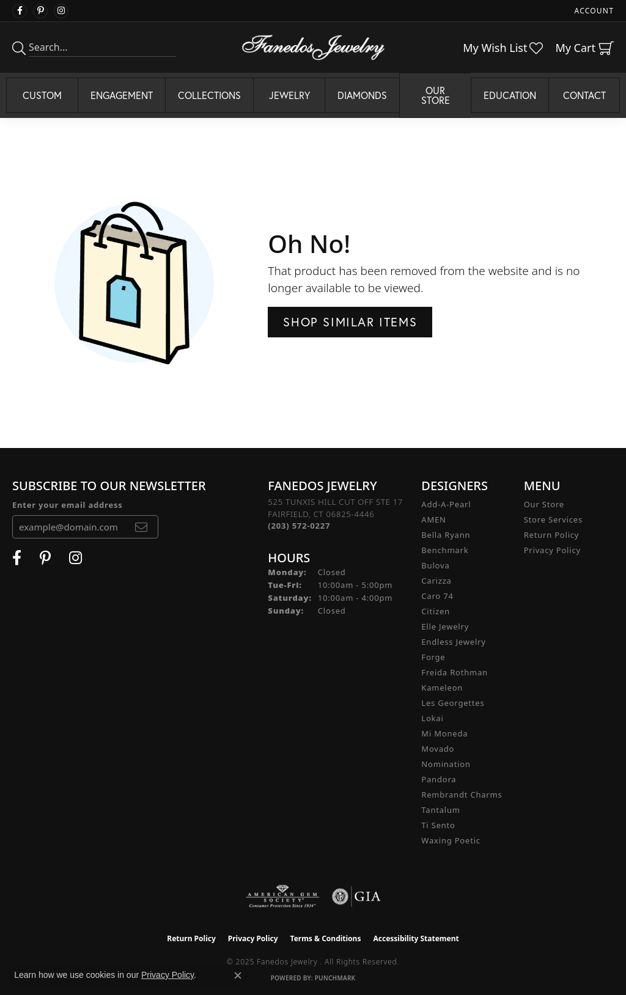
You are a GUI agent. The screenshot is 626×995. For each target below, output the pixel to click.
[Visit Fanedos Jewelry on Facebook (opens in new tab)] (19, 11)
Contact (584, 95)
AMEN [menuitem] (433, 519)
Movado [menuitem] (437, 748)
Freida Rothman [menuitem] (454, 672)
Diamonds (362, 95)
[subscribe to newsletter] (141, 527)
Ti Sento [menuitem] (438, 825)
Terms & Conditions (325, 938)
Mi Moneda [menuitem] (444, 733)
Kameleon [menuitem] (442, 687)
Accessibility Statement (415, 938)
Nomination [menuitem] (446, 763)
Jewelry (289, 95)
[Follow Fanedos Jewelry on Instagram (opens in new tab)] (61, 11)
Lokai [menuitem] (432, 718)
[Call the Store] (299, 525)
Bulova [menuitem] (435, 565)
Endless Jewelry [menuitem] (453, 641)
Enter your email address (67, 504)
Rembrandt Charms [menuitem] (461, 794)
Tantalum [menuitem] (440, 809)
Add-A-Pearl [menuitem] (446, 504)
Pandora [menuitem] (438, 779)
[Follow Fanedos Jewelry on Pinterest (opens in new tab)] (40, 11)
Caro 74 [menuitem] (437, 595)
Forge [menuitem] (433, 657)
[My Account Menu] (594, 10)
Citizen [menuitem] (435, 611)
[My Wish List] (503, 48)
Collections (209, 95)
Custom (42, 95)
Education (510, 95)
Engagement (121, 95)
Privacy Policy (552, 550)
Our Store (435, 95)
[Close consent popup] (237, 975)
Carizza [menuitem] (436, 580)
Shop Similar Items (350, 322)
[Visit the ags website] (282, 896)
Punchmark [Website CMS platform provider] (335, 978)
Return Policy (552, 534)
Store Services (553, 519)
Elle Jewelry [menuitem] (445, 626)
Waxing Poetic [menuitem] (451, 840)
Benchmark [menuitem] (444, 550)
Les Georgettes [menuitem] (452, 702)
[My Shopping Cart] (584, 48)
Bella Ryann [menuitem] (445, 534)
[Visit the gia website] (356, 896)
